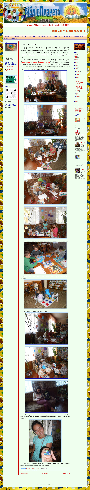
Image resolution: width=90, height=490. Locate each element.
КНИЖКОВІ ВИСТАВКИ (26, 36)
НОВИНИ (17, 36)
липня (77, 77)
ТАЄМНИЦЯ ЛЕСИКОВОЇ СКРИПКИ (83, 120)
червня (77, 90)
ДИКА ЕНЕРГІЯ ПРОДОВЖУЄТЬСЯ (78, 111)
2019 (76, 65)
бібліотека (25, 470)
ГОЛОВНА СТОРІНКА (8, 36)
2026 (76, 54)
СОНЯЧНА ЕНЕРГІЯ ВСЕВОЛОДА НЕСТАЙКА (79, 109)
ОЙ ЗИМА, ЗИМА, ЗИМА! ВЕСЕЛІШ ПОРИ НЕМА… (82, 157)
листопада (78, 71)
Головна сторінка (45, 473)
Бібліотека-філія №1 (10, 68)
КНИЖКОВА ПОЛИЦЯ (78, 36)
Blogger (52, 484)
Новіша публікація (24, 473)
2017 (76, 68)
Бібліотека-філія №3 (10, 69)
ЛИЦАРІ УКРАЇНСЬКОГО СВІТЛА (79, 82)
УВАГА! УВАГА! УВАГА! (80, 84)
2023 (76, 59)
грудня (77, 69)
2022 (76, 60)
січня (77, 97)
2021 (76, 62)
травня (77, 91)
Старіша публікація (66, 473)
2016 (76, 99)
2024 (76, 57)
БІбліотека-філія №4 (10, 70)
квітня (77, 93)
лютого (77, 96)
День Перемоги (82, 131)
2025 (76, 56)
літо (36, 470)
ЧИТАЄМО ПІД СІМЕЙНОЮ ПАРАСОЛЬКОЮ (79, 87)
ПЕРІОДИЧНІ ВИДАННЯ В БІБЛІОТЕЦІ (12, 38)
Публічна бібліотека (10, 66)
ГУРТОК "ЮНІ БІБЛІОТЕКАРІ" (65, 36)
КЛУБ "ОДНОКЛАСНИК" (52, 36)
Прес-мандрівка (82, 169)
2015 (76, 101)
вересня (78, 74)
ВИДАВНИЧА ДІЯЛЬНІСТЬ (39, 36)
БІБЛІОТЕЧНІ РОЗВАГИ (31, 470)
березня (77, 94)
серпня (77, 76)
